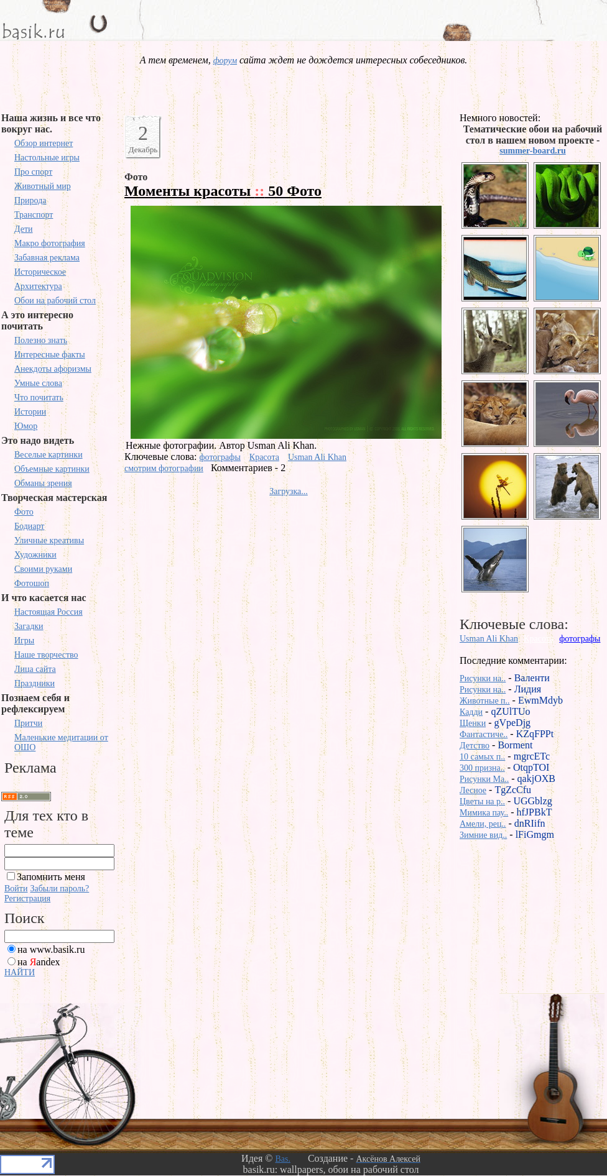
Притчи (28, 723)
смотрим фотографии (163, 468)
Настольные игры (47, 157)
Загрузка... (288, 491)
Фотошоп (31, 583)
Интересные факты (49, 354)
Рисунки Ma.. (484, 779)
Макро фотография (49, 243)
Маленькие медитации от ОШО (61, 742)
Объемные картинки (52, 469)
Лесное (473, 790)
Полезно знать (40, 340)
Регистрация (27, 898)
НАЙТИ (19, 972)
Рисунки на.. (483, 678)
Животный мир (42, 186)
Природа (30, 200)
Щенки (473, 723)
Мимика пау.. (484, 812)
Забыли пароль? (59, 888)
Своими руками (43, 569)
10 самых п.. (482, 756)
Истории (30, 411)
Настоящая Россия (48, 612)
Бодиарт (29, 526)
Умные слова (38, 383)
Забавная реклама (47, 257)
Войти (15, 888)
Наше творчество (46, 654)
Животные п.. (485, 700)
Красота (264, 457)
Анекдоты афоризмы (52, 369)
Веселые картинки (48, 454)
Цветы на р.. (482, 801)
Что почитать (38, 397)
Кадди (471, 712)
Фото (24, 512)
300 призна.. (482, 768)
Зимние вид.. (483, 835)
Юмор (25, 426)
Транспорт (33, 214)
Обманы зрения (43, 483)
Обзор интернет (43, 143)
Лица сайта (35, 669)
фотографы (220, 457)
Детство (474, 745)
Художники (35, 554)
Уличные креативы (49, 540)
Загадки (29, 626)
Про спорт (33, 172)
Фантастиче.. (483, 734)
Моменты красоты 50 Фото (223, 191)
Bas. (282, 1159)
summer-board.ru (532, 150)
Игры (24, 640)
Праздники (34, 683)
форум (225, 60)
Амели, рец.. (483, 824)
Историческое (40, 272)
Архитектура (38, 286)
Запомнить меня (51, 876)
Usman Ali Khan (317, 457)
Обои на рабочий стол (55, 300)
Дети (23, 229)
